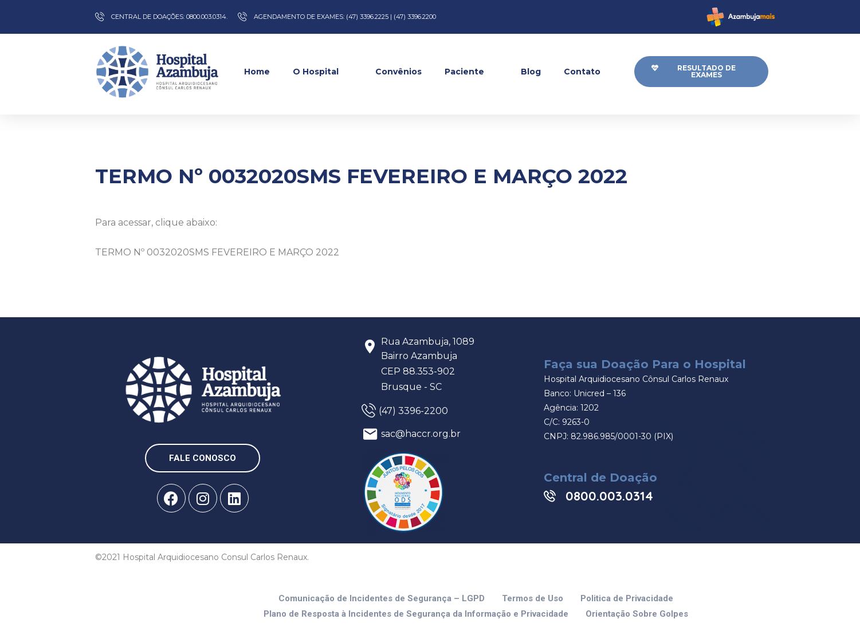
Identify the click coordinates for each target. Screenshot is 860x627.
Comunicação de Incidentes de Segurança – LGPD (381, 598)
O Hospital (322, 71)
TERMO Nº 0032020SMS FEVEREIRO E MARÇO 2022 (217, 252)
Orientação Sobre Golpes (637, 614)
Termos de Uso (532, 598)
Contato (589, 71)
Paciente (471, 71)
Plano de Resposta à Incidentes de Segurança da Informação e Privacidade (416, 614)
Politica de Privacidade (626, 598)
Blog (531, 71)
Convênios (398, 71)
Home (257, 71)
